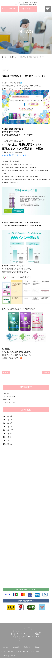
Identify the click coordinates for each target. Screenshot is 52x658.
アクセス (29, 9)
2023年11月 (8, 444)
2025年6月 (8, 416)
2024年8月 (8, 437)
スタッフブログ (9, 402)
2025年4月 (8, 420)
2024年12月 (8, 430)
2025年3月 (8, 423)
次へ (45, 372)
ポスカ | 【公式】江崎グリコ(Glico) (15, 155)
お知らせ (6, 393)
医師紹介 (38, 647)
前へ (6, 372)
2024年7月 (8, 441)
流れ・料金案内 (8, 651)
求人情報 (36, 651)
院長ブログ (7, 399)
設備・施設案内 (23, 651)
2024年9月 (8, 434)
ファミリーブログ (10, 396)
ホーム (5, 647)
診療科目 (27, 647)
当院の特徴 (16, 647)
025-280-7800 (10, 9)
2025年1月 (8, 427)
